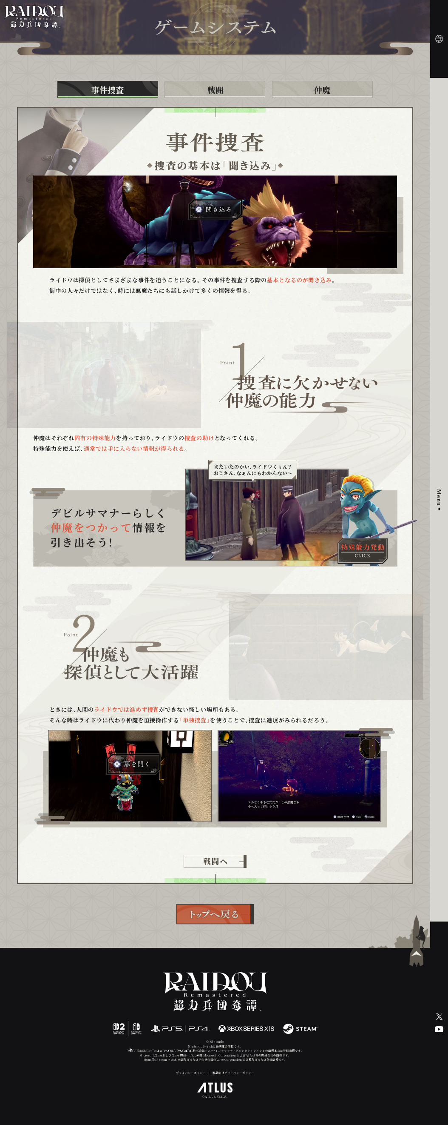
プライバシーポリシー (191, 1072)
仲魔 (322, 89)
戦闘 (215, 89)
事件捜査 (107, 89)
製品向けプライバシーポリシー (233, 1072)
